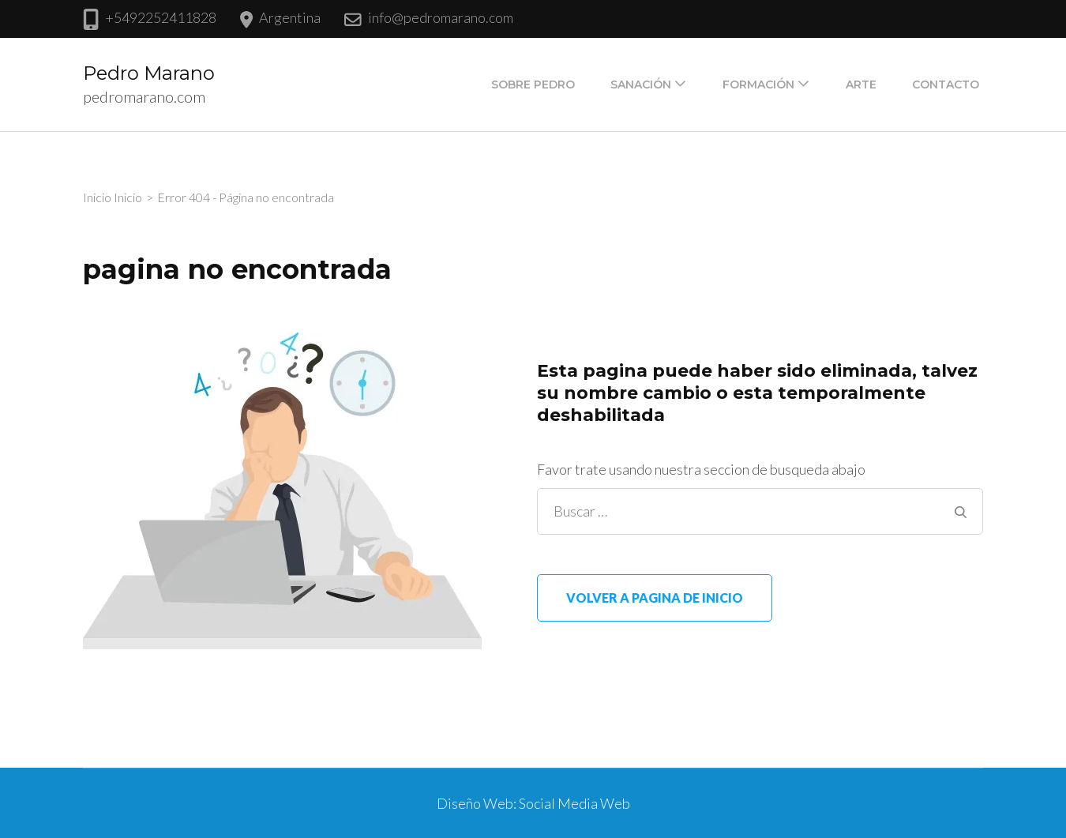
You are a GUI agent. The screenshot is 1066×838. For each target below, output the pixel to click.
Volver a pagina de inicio (654, 597)
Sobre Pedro (533, 84)
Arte (861, 84)
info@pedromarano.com (440, 17)
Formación (758, 84)
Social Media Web (574, 803)
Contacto (945, 84)
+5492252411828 (160, 17)
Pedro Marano (149, 73)
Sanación (640, 84)
